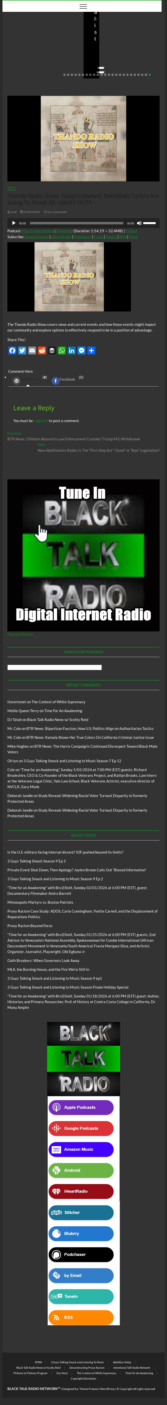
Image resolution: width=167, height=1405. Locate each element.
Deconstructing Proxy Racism (86, 1367)
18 (127, 75)
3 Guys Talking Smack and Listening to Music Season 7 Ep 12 (72, 761)
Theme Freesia (88, 1389)
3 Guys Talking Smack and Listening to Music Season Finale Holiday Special (67, 987)
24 (149, 75)
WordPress (26, 381)
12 (105, 75)
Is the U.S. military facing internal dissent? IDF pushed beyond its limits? (40, 51)
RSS (123, 236)
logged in (41, 420)
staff (13, 64)
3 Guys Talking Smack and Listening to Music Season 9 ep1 (54, 978)
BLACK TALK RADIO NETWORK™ (33, 1388)
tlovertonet (16, 702)
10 (98, 75)
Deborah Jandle (20, 795)
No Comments (58, 64)
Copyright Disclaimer (83, 1378)
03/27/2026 (32, 64)
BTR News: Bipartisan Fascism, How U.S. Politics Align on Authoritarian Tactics (90, 728)
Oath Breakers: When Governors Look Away (43, 960)
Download (64, 231)
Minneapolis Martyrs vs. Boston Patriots (40, 902)
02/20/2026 (113, 64)
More (133, 236)
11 (101, 75)
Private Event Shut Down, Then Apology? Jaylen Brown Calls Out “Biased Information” (124, 51)
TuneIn (111, 236)
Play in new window (38, 231)
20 (135, 75)
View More (17, 72)
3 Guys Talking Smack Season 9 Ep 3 (36, 861)
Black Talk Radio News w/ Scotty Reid (36, 36)
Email (98, 236)
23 (146, 75)
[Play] (13, 223)
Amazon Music (37, 236)
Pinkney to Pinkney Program (30, 1373)
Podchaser (82, 236)
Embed (131, 231)
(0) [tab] (28, 381)
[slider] (76, 223)
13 (109, 75)
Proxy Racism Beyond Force (29, 925)
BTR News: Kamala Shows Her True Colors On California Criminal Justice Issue (90, 737)
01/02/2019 (30, 212)
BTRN (92, 36)
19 (131, 75)
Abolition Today (122, 1362)
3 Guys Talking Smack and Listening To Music (77, 1362)
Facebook (63, 381)
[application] (83, 223)
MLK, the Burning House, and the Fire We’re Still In (48, 969)
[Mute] (139, 223)
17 (124, 75)
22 (142, 75)
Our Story (62, 1373)
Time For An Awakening (63, 710)
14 (112, 75)
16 (120, 75)
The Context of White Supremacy (58, 702)
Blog (71, 36)
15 (116, 75)
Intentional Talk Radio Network (131, 1367)
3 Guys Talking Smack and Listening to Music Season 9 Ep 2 (55, 879)
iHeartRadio (61, 236)
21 (138, 75)
